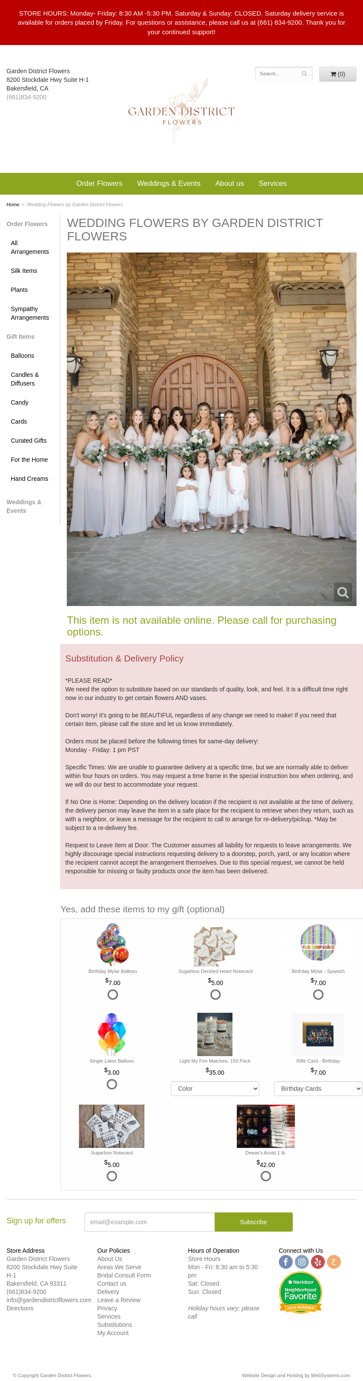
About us (229, 183)
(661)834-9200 (26, 97)
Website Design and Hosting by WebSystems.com (296, 1375)
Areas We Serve (119, 1267)
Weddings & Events (168, 183)
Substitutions (114, 1324)
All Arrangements (30, 247)
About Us (109, 1258)
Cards (19, 421)
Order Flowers (99, 183)
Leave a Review (119, 1300)
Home (13, 204)
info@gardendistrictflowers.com (49, 1300)
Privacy (107, 1308)
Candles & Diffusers (25, 379)
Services (273, 183)
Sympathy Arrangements (30, 313)
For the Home (29, 459)
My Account (112, 1332)
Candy (19, 402)
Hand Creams (29, 478)
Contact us (111, 1283)
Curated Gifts (28, 440)
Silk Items (24, 270)
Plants (19, 289)
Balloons (22, 355)
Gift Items (21, 336)
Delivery (108, 1291)
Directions (20, 1308)
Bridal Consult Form (124, 1275)
